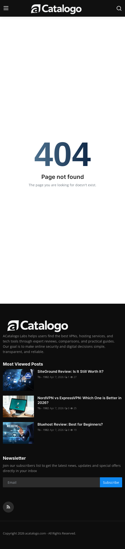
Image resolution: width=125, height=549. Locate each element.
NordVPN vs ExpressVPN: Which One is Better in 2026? (79, 400)
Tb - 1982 (43, 377)
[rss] (8, 507)
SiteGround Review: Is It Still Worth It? (70, 371)
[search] (119, 8)
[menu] (6, 8)
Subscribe (111, 482)
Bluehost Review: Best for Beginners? (70, 424)
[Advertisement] (62, 52)
